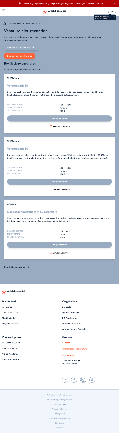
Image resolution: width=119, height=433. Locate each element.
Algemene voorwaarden (59, 418)
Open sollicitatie (10, 312)
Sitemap (59, 428)
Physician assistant (71, 323)
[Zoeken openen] (112, 11)
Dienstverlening (9, 348)
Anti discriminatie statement (59, 395)
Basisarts (66, 307)
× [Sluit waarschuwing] (114, 3)
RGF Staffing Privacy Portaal (59, 400)
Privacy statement (59, 409)
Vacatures (30, 23)
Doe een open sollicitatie (19, 56)
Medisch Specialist (71, 312)
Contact (66, 343)
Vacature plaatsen (11, 343)
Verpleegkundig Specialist (74, 329)
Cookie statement (59, 404)
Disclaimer (59, 423)
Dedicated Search (10, 359)
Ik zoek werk (15, 23)
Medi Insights (8, 318)
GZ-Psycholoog (69, 318)
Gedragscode (59, 414)
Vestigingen (68, 355)
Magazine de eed (10, 323)
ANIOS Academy (10, 354)
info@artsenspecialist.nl (74, 349)
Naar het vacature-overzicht (21, 47)
